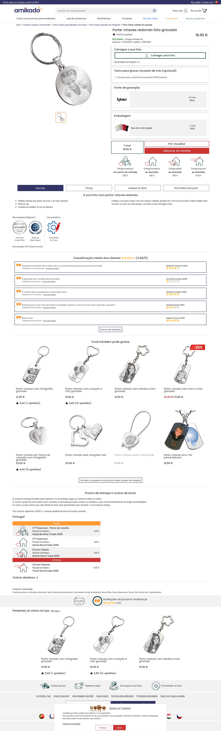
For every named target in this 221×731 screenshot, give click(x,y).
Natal (50, 592)
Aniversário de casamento (63, 592)
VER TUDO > (55, 611)
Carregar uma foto (160, 55)
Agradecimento (155, 592)
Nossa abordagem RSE (20, 246)
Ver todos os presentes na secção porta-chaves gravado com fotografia (110, 480)
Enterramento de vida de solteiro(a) (87, 592)
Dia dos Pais (133, 592)
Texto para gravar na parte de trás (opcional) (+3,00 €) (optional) (141, 77)
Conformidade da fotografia (125, 61)
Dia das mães (150, 18)
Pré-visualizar (176, 144)
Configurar (103, 727)
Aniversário (172, 18)
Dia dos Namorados (120, 592)
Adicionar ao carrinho (177, 151)
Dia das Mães (106, 592)
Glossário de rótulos (36, 246)
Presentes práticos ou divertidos (25, 592)
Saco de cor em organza (141, 128)
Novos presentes (195, 18)
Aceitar (119, 727)
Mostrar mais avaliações (110, 329)
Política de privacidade (71, 723)
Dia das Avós (144, 592)
